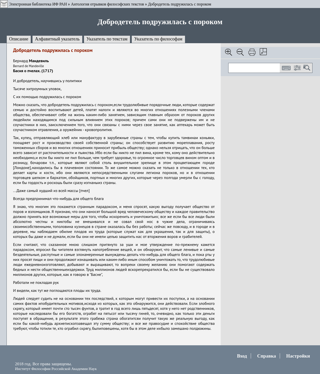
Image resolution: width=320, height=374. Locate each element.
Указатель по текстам (107, 38)
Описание (18, 38)
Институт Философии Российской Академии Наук (56, 369)
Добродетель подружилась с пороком (179, 4)
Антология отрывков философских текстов (107, 4)
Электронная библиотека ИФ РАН (38, 4)
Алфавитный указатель (57, 38)
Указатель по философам (158, 38)
